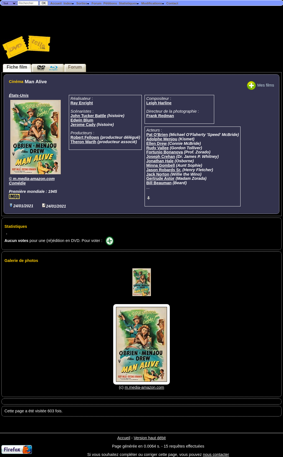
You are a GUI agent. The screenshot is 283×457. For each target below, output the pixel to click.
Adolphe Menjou (161, 139)
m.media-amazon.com (34, 178)
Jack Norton (157, 174)
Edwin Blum (81, 120)
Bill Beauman (158, 183)
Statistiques (129, 3)
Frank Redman (160, 115)
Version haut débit (150, 438)
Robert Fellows (84, 137)
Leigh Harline (158, 103)
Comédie (17, 183)
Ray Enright (81, 103)
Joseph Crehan (160, 156)
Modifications (152, 3)
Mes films (260, 85)
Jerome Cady (82, 124)
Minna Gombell (160, 165)
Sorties (83, 3)
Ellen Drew (156, 143)
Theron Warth (83, 142)
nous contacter (216, 454)
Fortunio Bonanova (164, 152)
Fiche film (17, 67)
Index (69, 3)
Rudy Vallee (157, 148)
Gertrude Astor (160, 178)
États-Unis (19, 95)
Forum (97, 3)
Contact (172, 3)
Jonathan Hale (159, 161)
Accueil (56, 3)
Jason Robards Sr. (163, 170)
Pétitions (110, 3)
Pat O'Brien (157, 134)
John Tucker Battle (88, 115)
